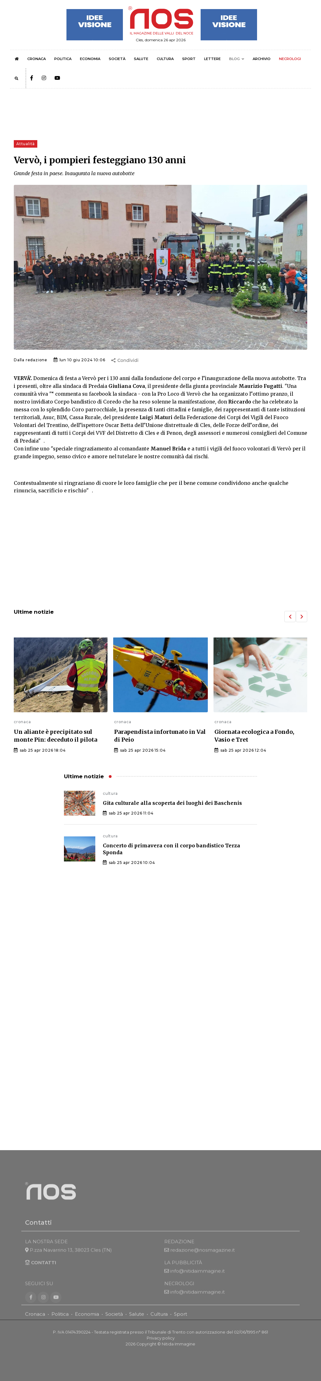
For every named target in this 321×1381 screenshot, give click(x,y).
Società (114, 1321)
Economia (87, 1321)
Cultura (159, 1321)
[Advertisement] (160, 552)
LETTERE (212, 59)
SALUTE (141, 59)
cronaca (22, 721)
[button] (290, 616)
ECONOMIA (90, 59)
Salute (136, 1321)
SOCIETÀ (117, 59)
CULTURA (165, 59)
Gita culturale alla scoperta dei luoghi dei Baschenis (172, 803)
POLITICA (62, 59)
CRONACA (36, 59)
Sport (180, 1321)
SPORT (189, 59)
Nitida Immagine (178, 1351)
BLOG (234, 59)
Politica (60, 1321)
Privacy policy (161, 1345)
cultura (110, 793)
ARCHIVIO (262, 59)
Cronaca (35, 1321)
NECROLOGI (290, 59)
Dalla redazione (30, 360)
